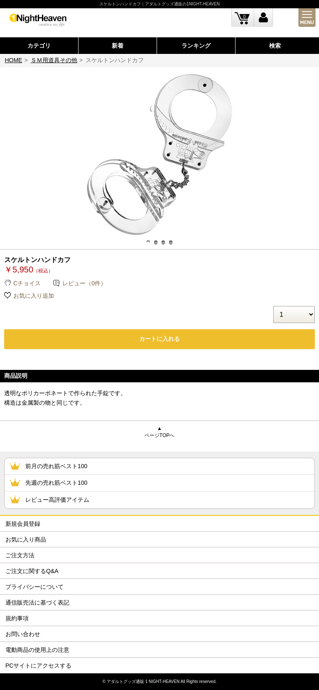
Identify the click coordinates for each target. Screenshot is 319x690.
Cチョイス (27, 283)
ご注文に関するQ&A (32, 571)
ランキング (196, 45)
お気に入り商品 (25, 539)
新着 (117, 45)
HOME (13, 60)
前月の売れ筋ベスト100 (56, 466)
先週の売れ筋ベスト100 (56, 482)
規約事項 (17, 618)
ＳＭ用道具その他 (54, 60)
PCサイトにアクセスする (38, 665)
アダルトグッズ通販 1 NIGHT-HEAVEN (143, 681)
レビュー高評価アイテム (57, 499)
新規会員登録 (22, 523)
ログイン (263, 17)
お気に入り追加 (33, 295)
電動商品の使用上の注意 (37, 649)
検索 (275, 45)
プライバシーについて (34, 586)
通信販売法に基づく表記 (37, 602)
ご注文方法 (19, 555)
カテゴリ (39, 45)
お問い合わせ (22, 634)
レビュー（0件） (84, 283)
